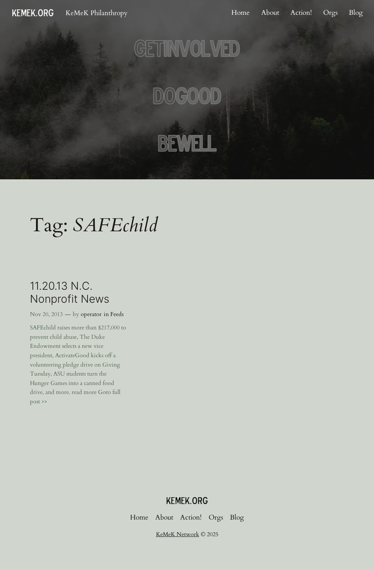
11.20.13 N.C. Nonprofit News (69, 292)
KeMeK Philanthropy (97, 13)
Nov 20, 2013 (46, 314)
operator (91, 314)
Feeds (117, 314)
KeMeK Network (177, 534)
